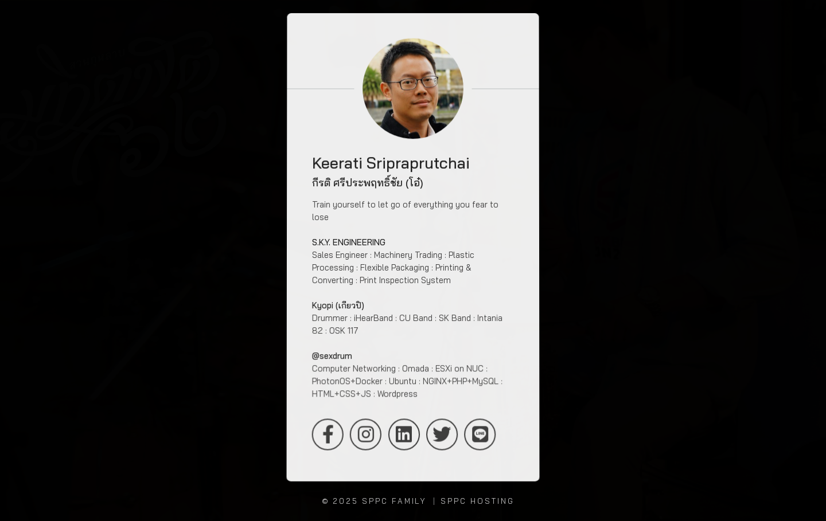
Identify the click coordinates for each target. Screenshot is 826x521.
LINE (480, 435)
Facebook (327, 435)
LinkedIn (403, 435)
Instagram (365, 435)
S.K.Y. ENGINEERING (348, 242)
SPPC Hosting (477, 501)
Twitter (442, 435)
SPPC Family (394, 501)
